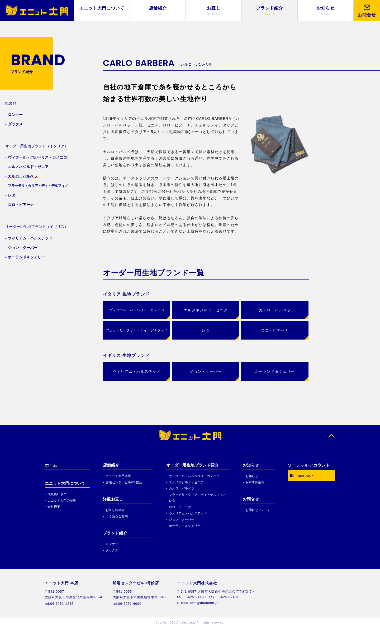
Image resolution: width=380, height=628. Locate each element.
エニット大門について (65, 483)
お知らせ (251, 465)
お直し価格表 (115, 510)
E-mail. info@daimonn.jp (197, 603)
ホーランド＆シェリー (185, 526)
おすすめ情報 (254, 482)
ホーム (51, 465)
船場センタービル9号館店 (124, 482)
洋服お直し (113, 499)
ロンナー (112, 544)
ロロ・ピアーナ (180, 507)
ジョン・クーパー (181, 519)
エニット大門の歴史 (62, 500)
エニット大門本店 (118, 476)
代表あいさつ (57, 494)
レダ (172, 501)
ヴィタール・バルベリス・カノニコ (136, 310)
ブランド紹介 (115, 533)
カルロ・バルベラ (181, 488)
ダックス (112, 550)
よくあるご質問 (117, 516)
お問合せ (251, 499)
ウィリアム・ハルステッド (188, 513)
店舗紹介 (111, 465)
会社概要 (54, 506)
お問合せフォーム (258, 510)
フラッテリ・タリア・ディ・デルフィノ (137, 330)
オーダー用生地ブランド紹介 (192, 465)
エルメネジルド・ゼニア (186, 482)
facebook (301, 475)
